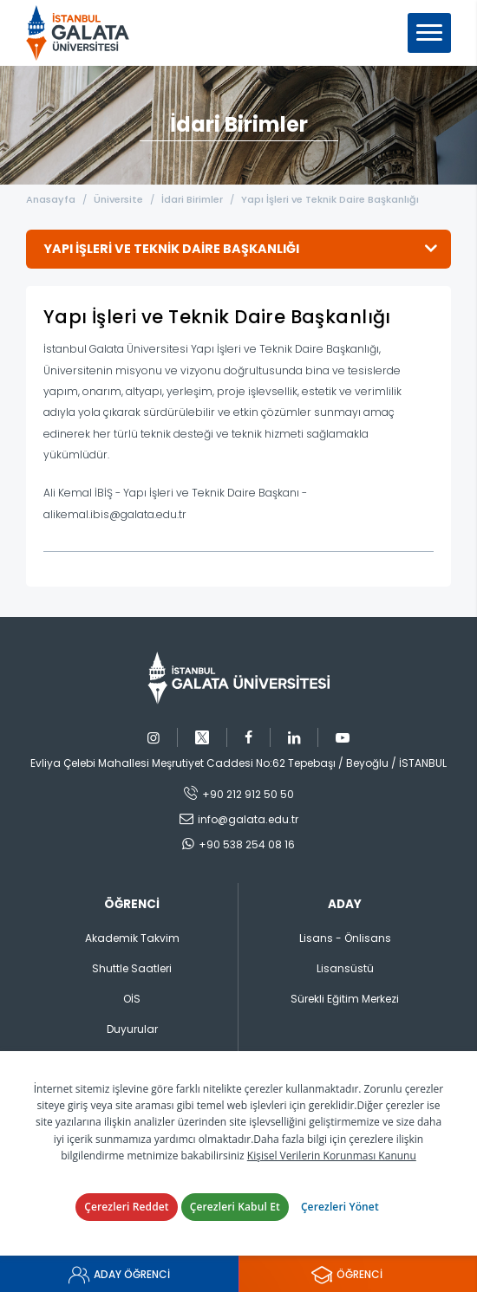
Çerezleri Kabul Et (235, 1206)
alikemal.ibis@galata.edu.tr (114, 514)
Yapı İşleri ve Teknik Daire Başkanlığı (330, 199)
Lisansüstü (345, 968)
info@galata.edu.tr (248, 819)
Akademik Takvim (132, 938)
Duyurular (132, 1029)
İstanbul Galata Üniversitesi (83, 33)
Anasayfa (50, 199)
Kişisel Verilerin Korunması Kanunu (331, 1155)
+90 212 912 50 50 (248, 794)
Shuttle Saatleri (132, 968)
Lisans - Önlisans (345, 938)
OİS (131, 998)
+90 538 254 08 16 (247, 844)
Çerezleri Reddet (126, 1206)
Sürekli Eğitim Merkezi (345, 998)
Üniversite (118, 199)
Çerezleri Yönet (340, 1206)
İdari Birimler (192, 199)
